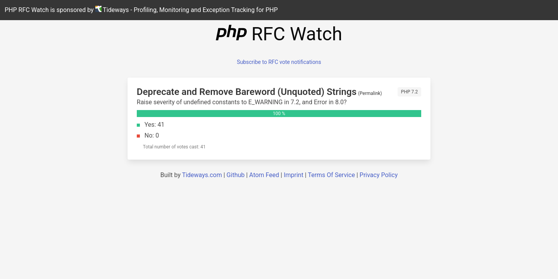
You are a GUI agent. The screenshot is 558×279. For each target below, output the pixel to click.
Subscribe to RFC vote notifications (279, 62)
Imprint (293, 175)
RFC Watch (279, 34)
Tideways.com (202, 175)
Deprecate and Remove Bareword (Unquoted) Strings (246, 91)
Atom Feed (264, 175)
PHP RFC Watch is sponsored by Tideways (141, 10)
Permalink (370, 93)
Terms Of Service (331, 175)
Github (236, 175)
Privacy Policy (379, 175)
